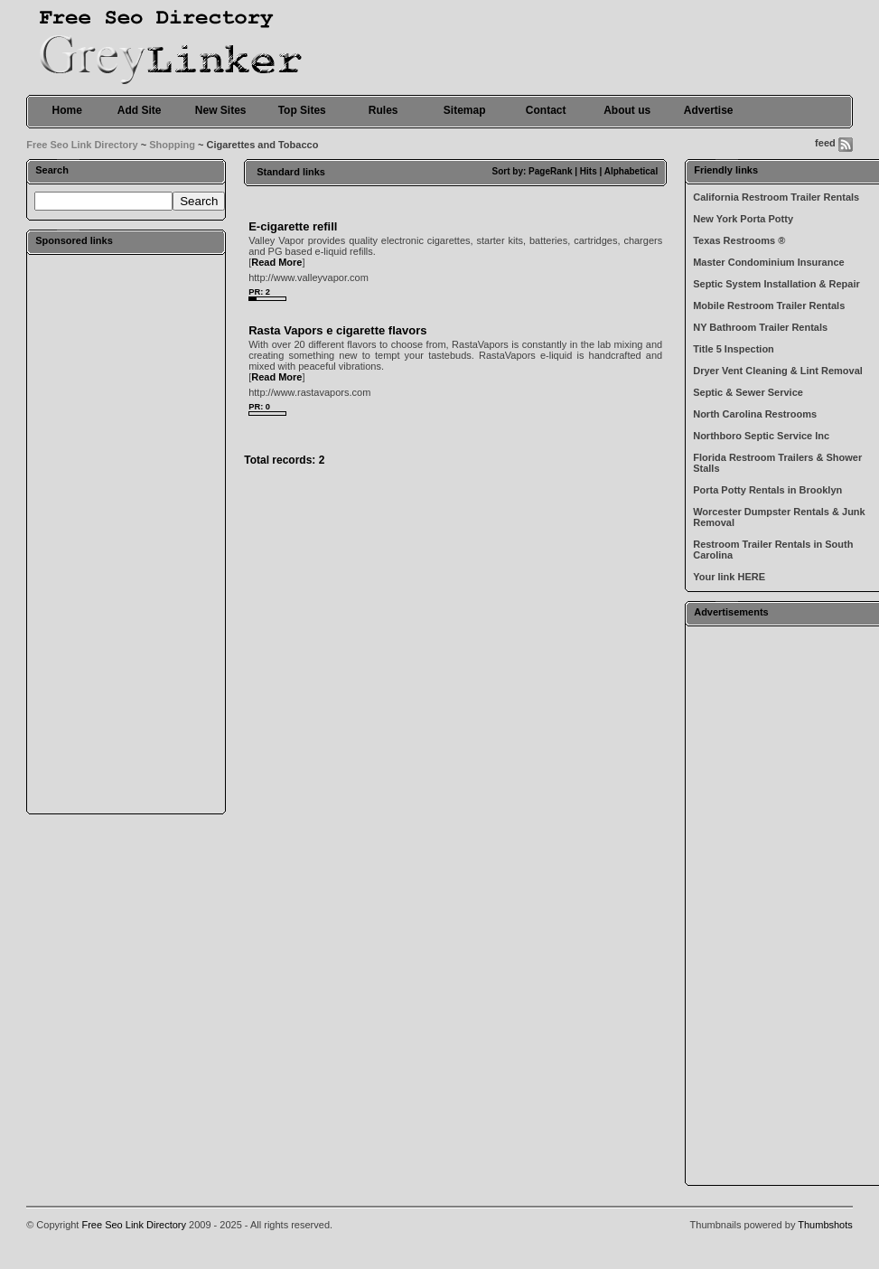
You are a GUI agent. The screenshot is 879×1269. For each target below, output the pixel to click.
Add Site (139, 110)
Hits (588, 171)
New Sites (221, 110)
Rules (383, 110)
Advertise (709, 110)
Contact (546, 110)
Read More (276, 262)
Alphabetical (631, 171)
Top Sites (302, 110)
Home (67, 110)
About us (626, 110)
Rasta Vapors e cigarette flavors (337, 330)
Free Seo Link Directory (82, 144)
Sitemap (465, 110)
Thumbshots (825, 1224)
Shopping (172, 144)
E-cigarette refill (292, 226)
